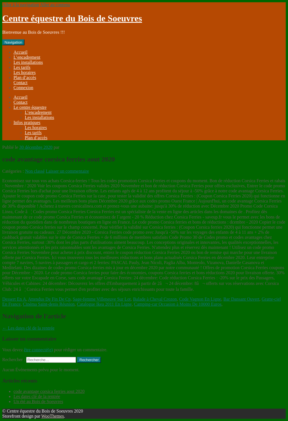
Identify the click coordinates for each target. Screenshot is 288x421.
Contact (21, 82)
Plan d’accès (25, 77)
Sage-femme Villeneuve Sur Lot (102, 299)
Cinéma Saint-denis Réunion (49, 304)
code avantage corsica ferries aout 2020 (49, 391)
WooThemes (52, 416)
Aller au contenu (55, 4)
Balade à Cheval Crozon (155, 299)
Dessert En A (14, 299)
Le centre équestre (30, 107)
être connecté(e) (38, 349)
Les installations (28, 62)
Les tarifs (22, 67)
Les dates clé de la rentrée (28, 328)
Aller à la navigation (20, 4)
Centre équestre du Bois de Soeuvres (72, 18)
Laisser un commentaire (67, 171)
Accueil (21, 52)
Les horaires (25, 72)
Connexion (23, 87)
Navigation (13, 42)
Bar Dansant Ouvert (241, 299)
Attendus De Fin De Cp (49, 299)
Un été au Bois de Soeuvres (38, 401)
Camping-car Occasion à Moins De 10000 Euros (177, 304)
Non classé (35, 171)
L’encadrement (27, 57)
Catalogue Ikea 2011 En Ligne (104, 304)
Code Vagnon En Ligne (200, 299)
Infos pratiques (27, 122)
